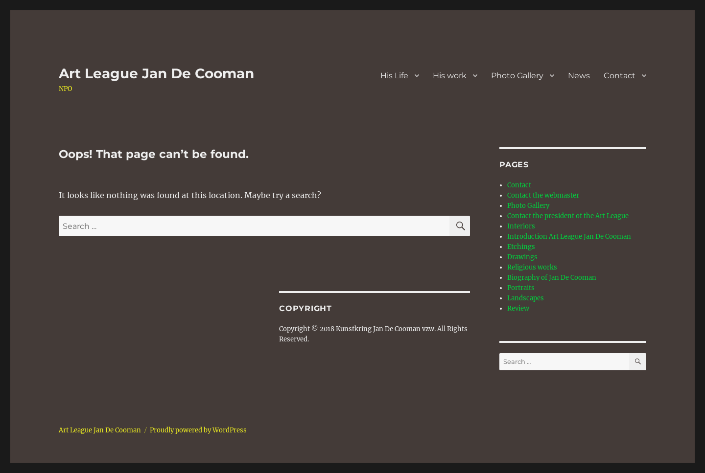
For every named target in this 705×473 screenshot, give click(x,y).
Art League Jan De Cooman (156, 73)
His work (450, 75)
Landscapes (525, 298)
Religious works (532, 267)
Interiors (521, 226)
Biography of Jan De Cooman (551, 277)
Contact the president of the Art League (568, 216)
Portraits (521, 288)
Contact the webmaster (543, 195)
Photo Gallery (517, 75)
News (579, 75)
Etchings (521, 247)
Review (518, 308)
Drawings (522, 257)
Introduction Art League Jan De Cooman (569, 236)
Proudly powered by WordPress (198, 430)
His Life (394, 75)
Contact (619, 75)
